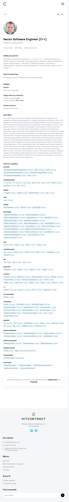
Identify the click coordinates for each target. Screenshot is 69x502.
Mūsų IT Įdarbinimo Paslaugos (13, 464)
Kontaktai (6, 470)
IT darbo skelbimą (9, 480)
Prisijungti (34, 382)
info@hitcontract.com (11, 442)
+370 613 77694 (9, 445)
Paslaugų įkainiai (8, 467)
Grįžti (5, 14)
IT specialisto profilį (9, 484)
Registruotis (52, 380)
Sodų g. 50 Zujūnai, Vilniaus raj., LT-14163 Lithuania (15, 449)
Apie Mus (6, 461)
